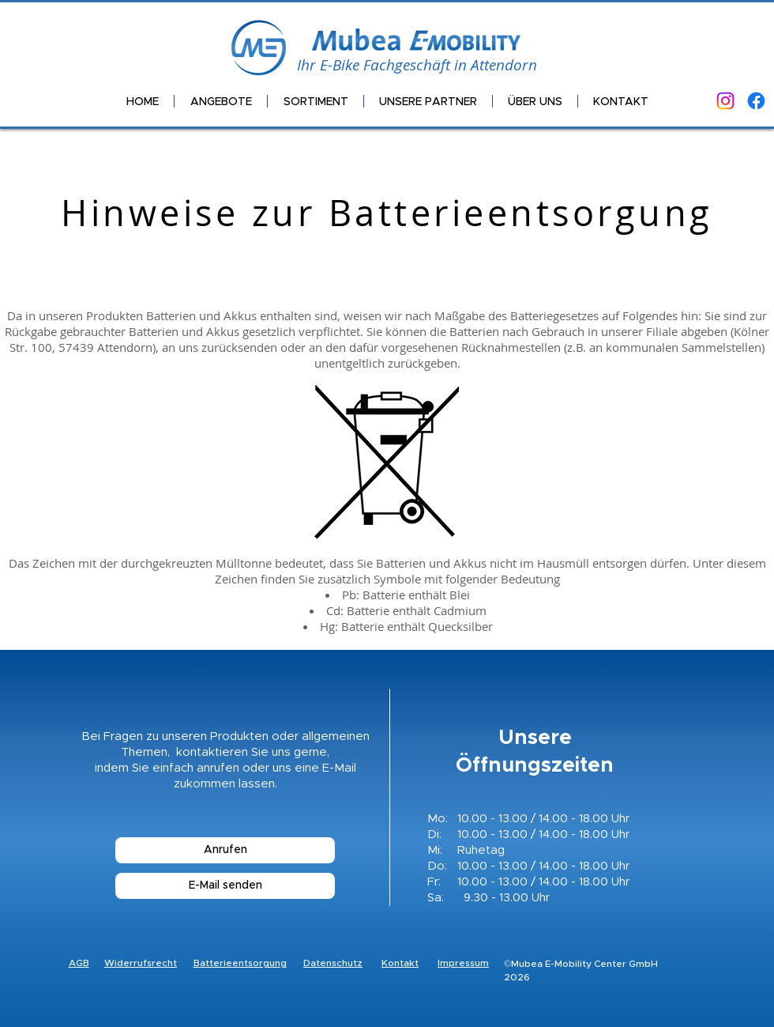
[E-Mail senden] (225, 886)
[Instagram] (725, 100)
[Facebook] (756, 100)
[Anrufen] (225, 850)
